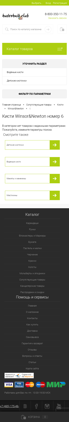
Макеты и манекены (16, 178)
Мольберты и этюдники (32, 273)
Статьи (32, 362)
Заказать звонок (57, 18)
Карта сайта (32, 368)
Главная (32, 305)
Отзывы (32, 349)
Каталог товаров (34, 49)
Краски (32, 260)
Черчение (32, 254)
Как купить (32, 324)
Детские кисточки (16, 80)
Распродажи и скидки (32, 292)
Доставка (32, 330)
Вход (48, 3)
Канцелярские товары (32, 286)
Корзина (34, 417)
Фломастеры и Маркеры (32, 235)
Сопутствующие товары (32, 279)
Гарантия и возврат (32, 343)
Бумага (32, 242)
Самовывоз (32, 337)
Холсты (32, 267)
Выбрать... (37, 3)
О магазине (32, 312)
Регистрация (60, 3)
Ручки (32, 229)
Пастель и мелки (32, 248)
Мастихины (12, 195)
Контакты (32, 318)
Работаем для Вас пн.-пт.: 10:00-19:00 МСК (27, 392)
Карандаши (32, 223)
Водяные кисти (15, 72)
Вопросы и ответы (32, 356)
